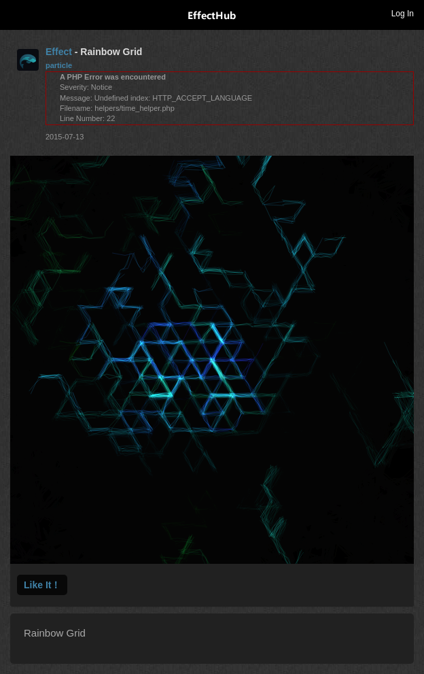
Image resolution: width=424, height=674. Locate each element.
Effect (59, 51)
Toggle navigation (16, 13)
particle (59, 65)
